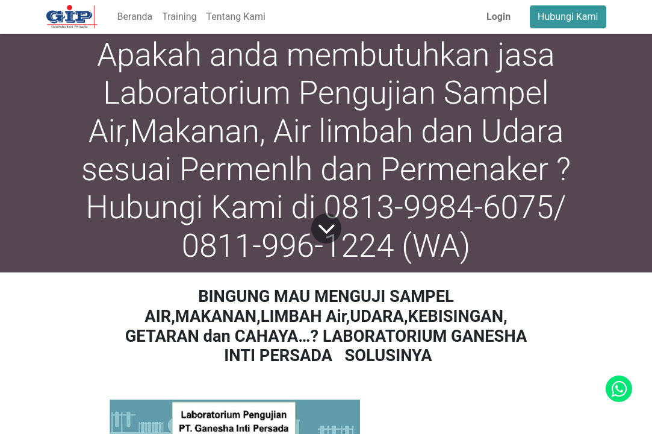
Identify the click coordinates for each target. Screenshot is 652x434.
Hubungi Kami (568, 16)
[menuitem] (134, 17)
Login (498, 16)
